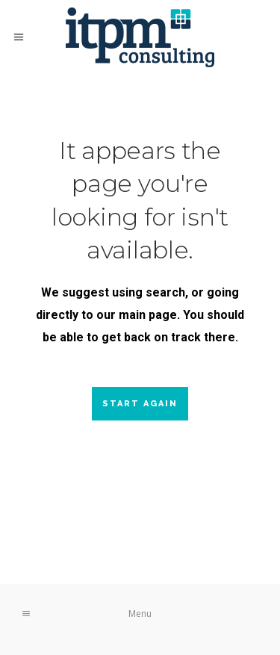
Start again (140, 404)
